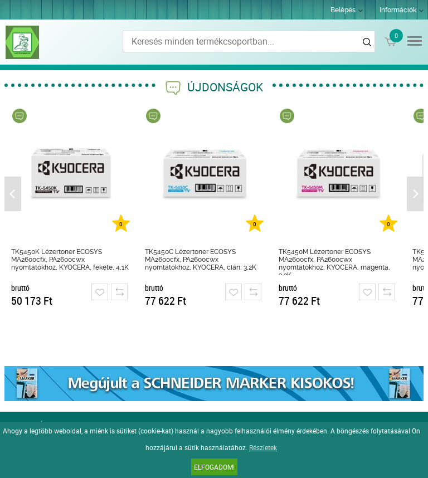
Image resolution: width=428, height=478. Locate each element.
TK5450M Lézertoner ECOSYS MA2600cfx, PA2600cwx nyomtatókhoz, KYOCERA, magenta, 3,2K (334, 261)
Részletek (263, 447)
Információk (398, 10)
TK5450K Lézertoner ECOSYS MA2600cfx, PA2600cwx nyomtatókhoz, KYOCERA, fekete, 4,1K (70, 259)
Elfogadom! (214, 466)
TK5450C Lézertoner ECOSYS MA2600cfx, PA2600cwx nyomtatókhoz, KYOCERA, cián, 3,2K (200, 259)
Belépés (343, 10)
